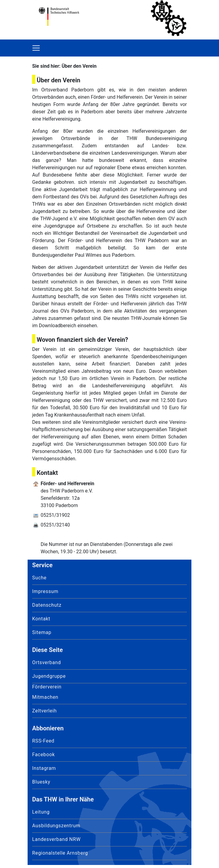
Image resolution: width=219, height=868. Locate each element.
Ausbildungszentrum (56, 826)
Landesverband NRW (56, 839)
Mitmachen (45, 697)
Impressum (45, 591)
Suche (39, 578)
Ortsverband (46, 662)
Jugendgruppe (49, 676)
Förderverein (47, 687)
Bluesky (41, 782)
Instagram (44, 768)
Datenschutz (47, 605)
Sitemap (42, 632)
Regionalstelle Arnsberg (60, 853)
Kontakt (41, 619)
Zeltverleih (44, 711)
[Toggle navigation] (36, 48)
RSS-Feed (43, 741)
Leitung (41, 812)
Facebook (43, 754)
